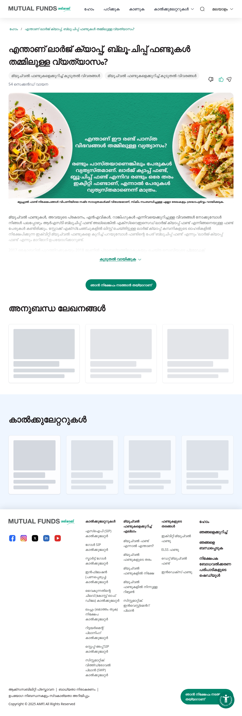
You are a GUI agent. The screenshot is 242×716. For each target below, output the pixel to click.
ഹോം (89, 9)
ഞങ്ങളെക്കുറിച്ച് (213, 532)
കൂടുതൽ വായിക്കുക (120, 259)
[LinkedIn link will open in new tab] (46, 538)
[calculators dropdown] (192, 9)
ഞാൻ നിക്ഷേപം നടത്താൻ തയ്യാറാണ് (121, 285)
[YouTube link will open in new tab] (57, 538)
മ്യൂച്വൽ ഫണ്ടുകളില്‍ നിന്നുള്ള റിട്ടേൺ (140, 587)
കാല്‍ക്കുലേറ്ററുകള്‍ (171, 9)
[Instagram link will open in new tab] (23, 538)
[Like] (221, 79)
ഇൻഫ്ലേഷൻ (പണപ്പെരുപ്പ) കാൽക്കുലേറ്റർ (96, 577)
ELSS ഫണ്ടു (170, 549)
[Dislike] (211, 79)
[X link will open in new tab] (35, 538)
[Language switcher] (231, 9)
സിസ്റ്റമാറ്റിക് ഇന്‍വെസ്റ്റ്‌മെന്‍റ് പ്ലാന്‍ (136, 605)
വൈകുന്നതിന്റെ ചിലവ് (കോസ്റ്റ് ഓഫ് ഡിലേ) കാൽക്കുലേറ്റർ (102, 595)
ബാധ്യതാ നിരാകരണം (77, 689)
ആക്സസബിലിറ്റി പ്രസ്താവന (31, 689)
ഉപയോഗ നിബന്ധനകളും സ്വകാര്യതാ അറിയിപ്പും (49, 695)
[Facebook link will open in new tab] (12, 538)
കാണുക (136, 9)
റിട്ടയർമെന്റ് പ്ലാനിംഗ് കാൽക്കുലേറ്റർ (96, 632)
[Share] (228, 79)
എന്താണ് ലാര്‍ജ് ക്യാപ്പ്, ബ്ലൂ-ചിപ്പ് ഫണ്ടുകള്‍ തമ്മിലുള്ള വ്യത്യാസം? (79, 29)
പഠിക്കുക (112, 9)
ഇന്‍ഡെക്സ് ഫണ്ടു (176, 572)
